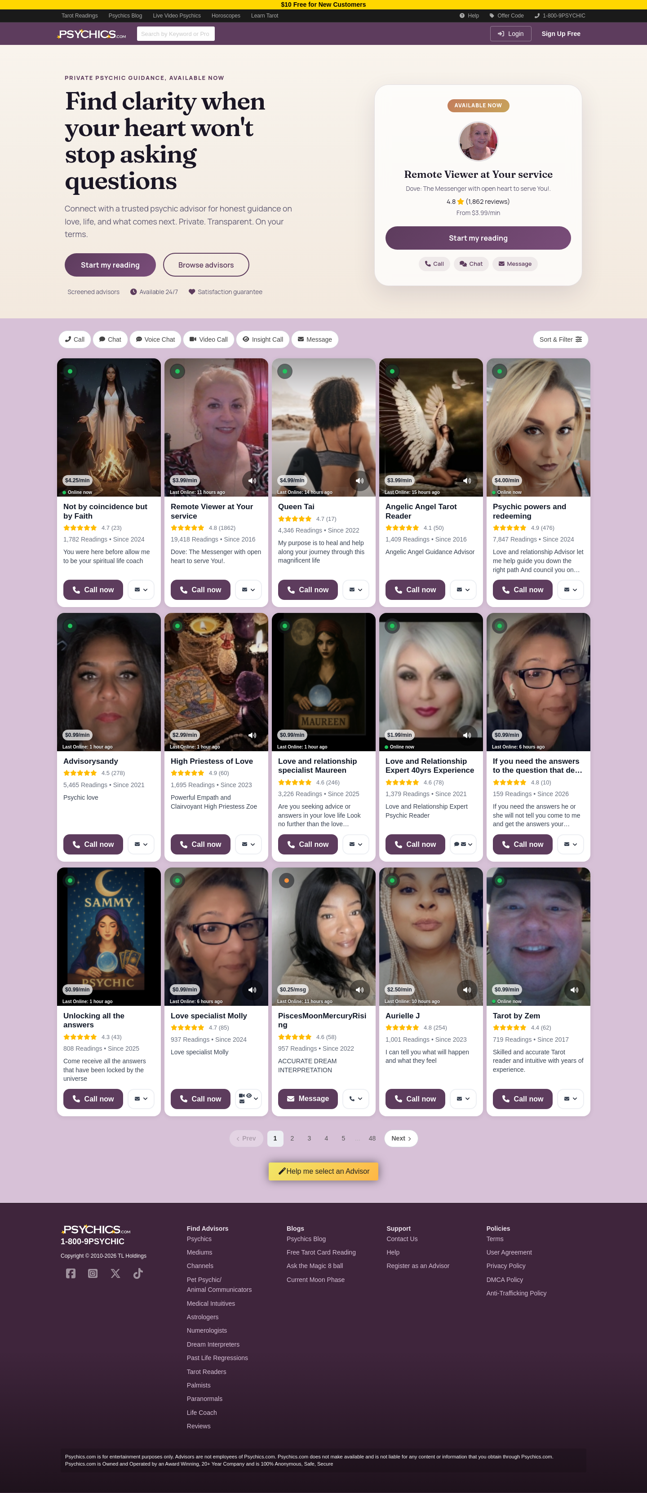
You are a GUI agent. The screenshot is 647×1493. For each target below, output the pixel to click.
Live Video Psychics (177, 16)
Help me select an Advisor (324, 1171)
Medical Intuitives (211, 1303)
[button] (70, 371)
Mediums (200, 1252)
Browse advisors (206, 265)
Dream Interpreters (213, 1344)
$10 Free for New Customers (323, 4)
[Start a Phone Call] (93, 590)
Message (515, 264)
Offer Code (507, 16)
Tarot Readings (80, 16)
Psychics (199, 1238)
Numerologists (207, 1330)
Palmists (199, 1385)
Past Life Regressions (217, 1357)
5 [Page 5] (344, 1138)
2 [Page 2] (292, 1138)
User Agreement (509, 1252)
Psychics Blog (125, 16)
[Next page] (401, 1138)
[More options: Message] (141, 590)
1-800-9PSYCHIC (560, 16)
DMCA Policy (505, 1279)
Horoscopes (226, 16)
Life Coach (202, 1412)
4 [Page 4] (326, 1138)
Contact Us (401, 1238)
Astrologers (203, 1317)
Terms (495, 1238)
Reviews (199, 1426)
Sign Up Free (561, 33)
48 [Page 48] (372, 1138)
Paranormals (204, 1398)
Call (434, 264)
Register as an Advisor (417, 1265)
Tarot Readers (206, 1371)
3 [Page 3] (309, 1138)
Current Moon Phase (316, 1279)
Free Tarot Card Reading (321, 1252)
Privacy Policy (506, 1265)
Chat (471, 264)
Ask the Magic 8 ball (315, 1265)
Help (469, 16)
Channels (200, 1265)
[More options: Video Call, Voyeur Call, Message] (248, 1099)
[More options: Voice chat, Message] (463, 844)
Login (510, 33)
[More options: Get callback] (355, 1099)
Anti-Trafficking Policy (517, 1293)
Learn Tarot (265, 16)
